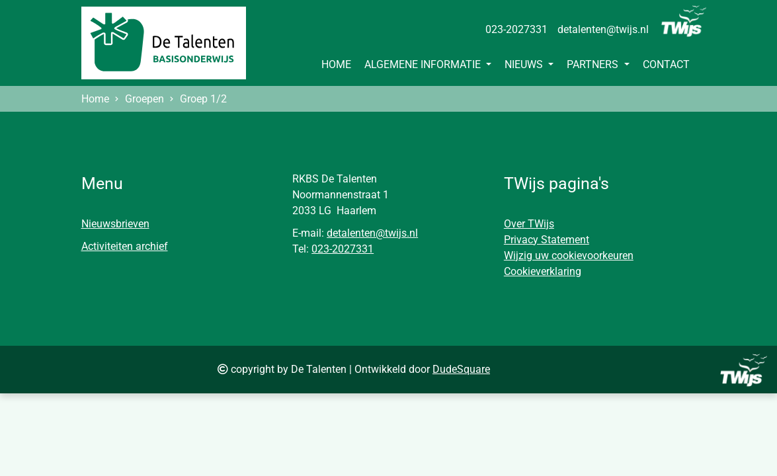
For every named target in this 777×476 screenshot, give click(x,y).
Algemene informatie (423, 64)
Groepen (144, 99)
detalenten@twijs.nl (603, 29)
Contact (666, 64)
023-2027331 (516, 29)
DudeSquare (461, 369)
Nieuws (525, 64)
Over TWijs (529, 224)
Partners (594, 64)
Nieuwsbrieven (115, 224)
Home (336, 64)
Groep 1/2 (203, 99)
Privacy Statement (546, 239)
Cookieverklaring (542, 271)
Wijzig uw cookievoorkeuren (569, 255)
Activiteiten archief (124, 246)
